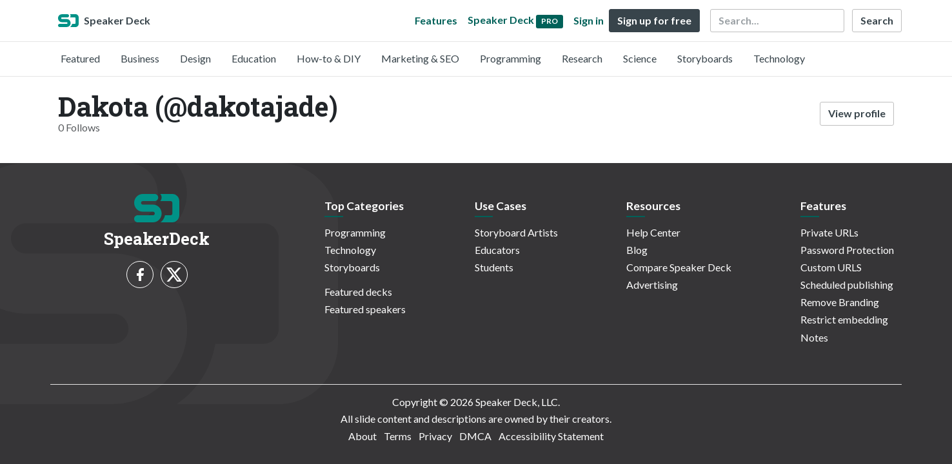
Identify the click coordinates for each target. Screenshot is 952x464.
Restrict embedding (844, 319)
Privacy (435, 436)
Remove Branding (839, 302)
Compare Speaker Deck (678, 267)
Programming (510, 58)
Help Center (653, 232)
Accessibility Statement (551, 436)
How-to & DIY (329, 58)
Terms (398, 436)
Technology (779, 58)
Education (254, 58)
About (362, 436)
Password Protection (847, 250)
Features (436, 20)
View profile (857, 113)
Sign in (588, 20)
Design (195, 58)
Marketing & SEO (420, 58)
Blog (637, 250)
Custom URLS (831, 267)
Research (582, 58)
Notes (814, 337)
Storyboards (705, 58)
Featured (80, 58)
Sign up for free (654, 20)
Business (140, 58)
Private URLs (829, 232)
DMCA (475, 436)
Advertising (652, 284)
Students (494, 267)
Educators (497, 250)
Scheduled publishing (846, 284)
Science (640, 58)
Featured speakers (365, 309)
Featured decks (358, 291)
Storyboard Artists (516, 232)
